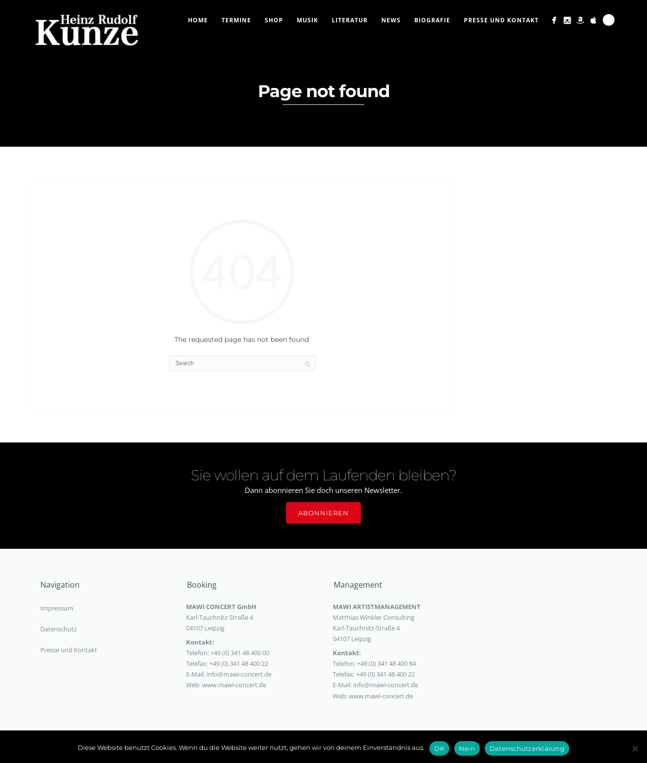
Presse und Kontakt (501, 20)
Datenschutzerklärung (527, 748)
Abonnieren (323, 513)
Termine (236, 20)
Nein (467, 748)
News (391, 20)
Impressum (56, 608)
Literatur (350, 20)
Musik (307, 20)
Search (608, 20)
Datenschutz (58, 629)
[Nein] (635, 748)
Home (198, 20)
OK (439, 748)
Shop (274, 20)
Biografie (432, 20)
